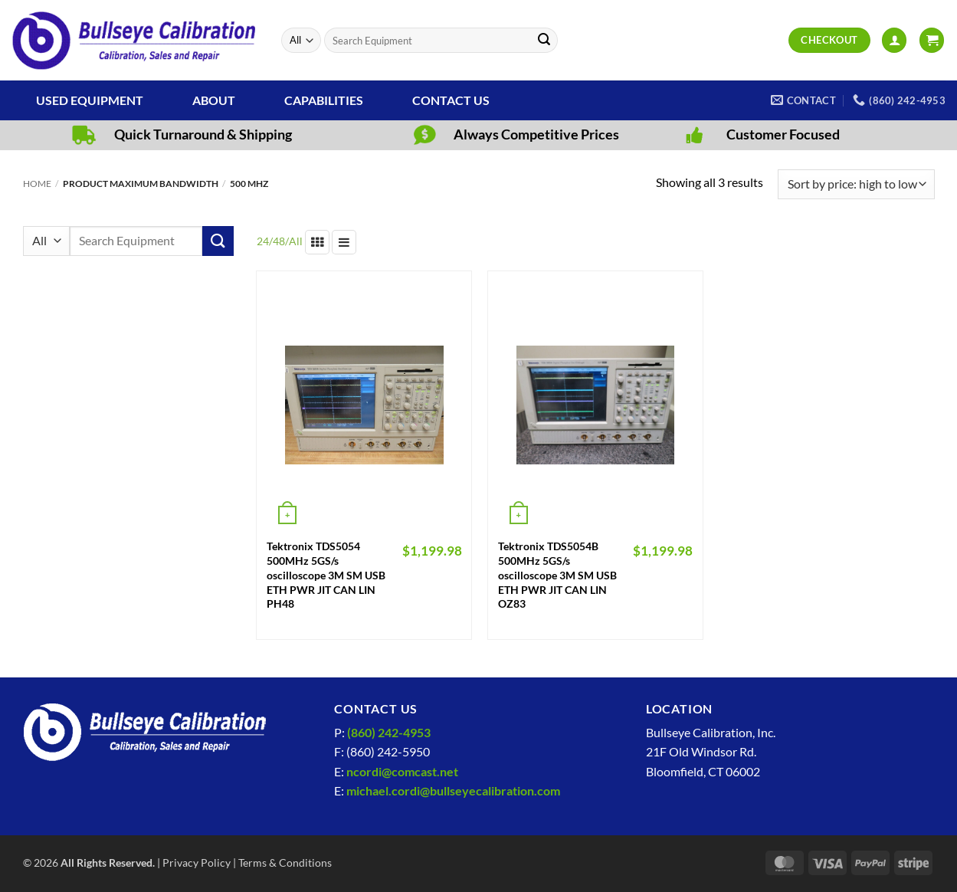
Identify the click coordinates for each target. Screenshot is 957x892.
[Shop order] (856, 184)
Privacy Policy (196, 862)
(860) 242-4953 (389, 732)
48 (279, 241)
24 (263, 241)
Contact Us (451, 100)
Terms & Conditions (285, 862)
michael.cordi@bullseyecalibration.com (453, 790)
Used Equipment (89, 100)
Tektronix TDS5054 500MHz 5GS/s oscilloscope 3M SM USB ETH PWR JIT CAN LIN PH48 (326, 574)
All (296, 241)
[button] (894, 40)
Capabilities (323, 100)
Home (37, 183)
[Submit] (544, 41)
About (213, 100)
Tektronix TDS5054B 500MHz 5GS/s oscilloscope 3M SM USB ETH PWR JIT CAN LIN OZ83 (557, 574)
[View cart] (931, 40)
